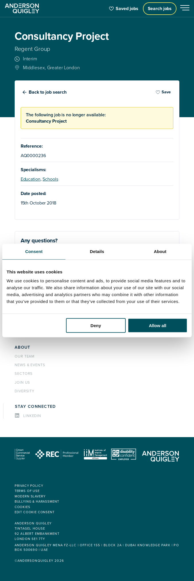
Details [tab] (97, 251)
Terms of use (27, 491)
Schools (50, 179)
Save (163, 92)
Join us (22, 382)
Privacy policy (29, 486)
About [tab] (160, 251)
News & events (30, 365)
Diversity (25, 391)
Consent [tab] (34, 251)
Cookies (22, 507)
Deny (95, 325)
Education (30, 179)
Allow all (157, 325)
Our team (25, 356)
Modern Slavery (30, 496)
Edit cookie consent (35, 512)
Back (48, 92)
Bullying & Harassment (37, 501)
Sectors (24, 373)
